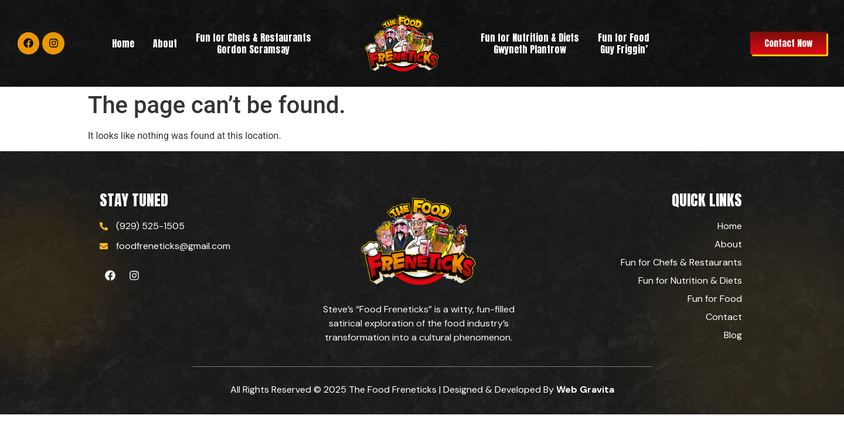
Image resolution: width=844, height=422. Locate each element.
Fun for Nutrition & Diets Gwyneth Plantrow (530, 43)
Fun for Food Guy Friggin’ (623, 43)
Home (123, 43)
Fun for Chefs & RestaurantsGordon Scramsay (253, 43)
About (165, 43)
